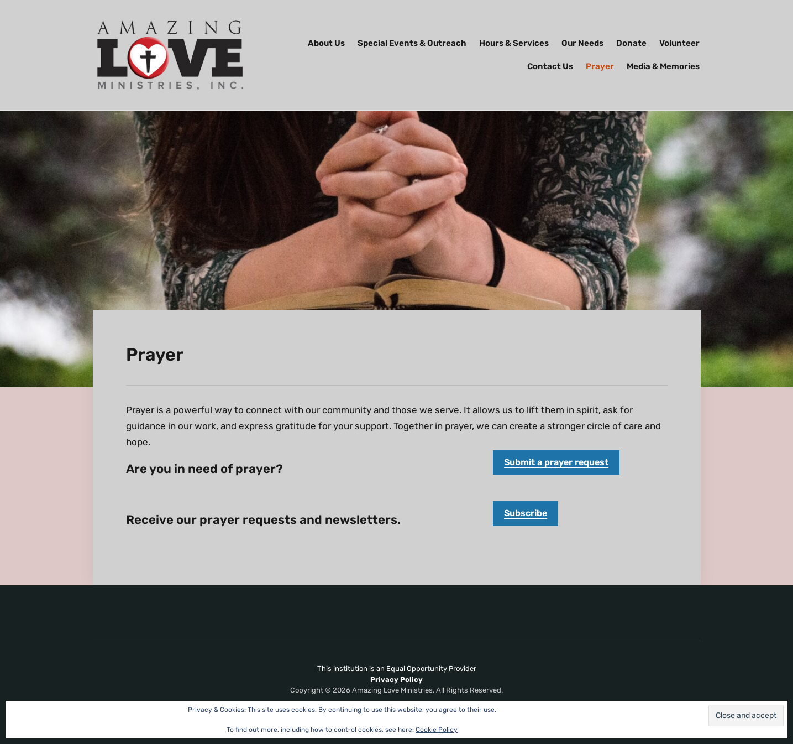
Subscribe (525, 513)
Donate (631, 43)
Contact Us (550, 66)
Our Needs (582, 43)
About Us (326, 43)
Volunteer (679, 43)
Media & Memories (663, 66)
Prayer (600, 66)
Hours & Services (514, 43)
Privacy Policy (396, 679)
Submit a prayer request (556, 462)
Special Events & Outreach (412, 43)
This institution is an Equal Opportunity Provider (396, 668)
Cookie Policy (437, 729)
